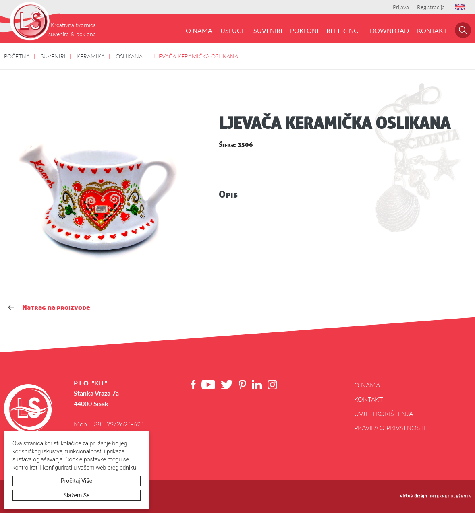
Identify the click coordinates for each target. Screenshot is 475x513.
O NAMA (199, 30)
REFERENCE (344, 30)
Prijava (401, 7)
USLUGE (232, 30)
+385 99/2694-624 (117, 424)
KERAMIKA (91, 56)
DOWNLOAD (389, 30)
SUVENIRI (267, 30)
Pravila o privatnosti (389, 427)
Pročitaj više (76, 481)
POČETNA (17, 56)
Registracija (431, 7)
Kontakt (432, 30)
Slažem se (77, 495)
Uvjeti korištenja (383, 413)
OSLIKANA (129, 56)
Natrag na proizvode (49, 307)
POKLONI (304, 30)
